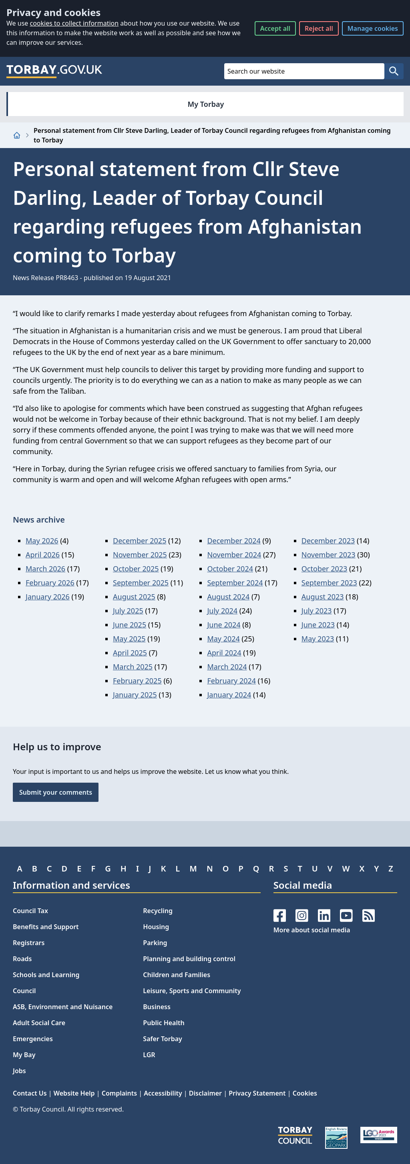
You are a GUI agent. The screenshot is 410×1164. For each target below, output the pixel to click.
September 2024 (235, 582)
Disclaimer (205, 1093)
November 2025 (140, 554)
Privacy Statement (257, 1093)
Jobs (19, 1070)
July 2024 (222, 610)
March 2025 (133, 666)
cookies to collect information (74, 23)
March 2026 (45, 568)
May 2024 (223, 638)
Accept (275, 28)
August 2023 (322, 596)
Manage (373, 28)
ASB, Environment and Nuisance (63, 1006)
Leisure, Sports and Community (192, 990)
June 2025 (129, 624)
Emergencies (33, 1038)
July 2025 (128, 610)
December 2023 (328, 540)
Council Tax (30, 910)
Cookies (305, 1093)
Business (157, 1006)
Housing (156, 926)
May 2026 (42, 540)
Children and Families (176, 974)
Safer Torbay (162, 1038)
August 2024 (228, 596)
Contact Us (30, 1093)
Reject (319, 28)
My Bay (24, 1054)
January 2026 (48, 596)
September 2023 (329, 582)
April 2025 (130, 652)
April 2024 (224, 652)
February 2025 (137, 680)
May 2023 (317, 638)
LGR (149, 1054)
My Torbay (206, 104)
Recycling (158, 910)
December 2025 (139, 540)
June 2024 (223, 624)
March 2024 (227, 666)
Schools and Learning (46, 974)
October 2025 (136, 568)
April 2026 (43, 554)
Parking (155, 942)
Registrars (28, 942)
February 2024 (231, 680)
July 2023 (316, 610)
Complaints (119, 1093)
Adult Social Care (39, 1022)
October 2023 (324, 568)
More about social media (311, 930)
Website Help (74, 1093)
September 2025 (141, 582)
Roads (22, 958)
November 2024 (234, 554)
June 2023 (318, 624)
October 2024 (230, 568)
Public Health (163, 1022)
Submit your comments (55, 792)
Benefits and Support (46, 926)
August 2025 (134, 596)
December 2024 (233, 540)
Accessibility (163, 1093)
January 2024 (229, 694)
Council (24, 990)
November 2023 (328, 554)
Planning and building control (189, 958)
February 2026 (50, 582)
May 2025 (129, 638)
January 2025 (135, 694)
